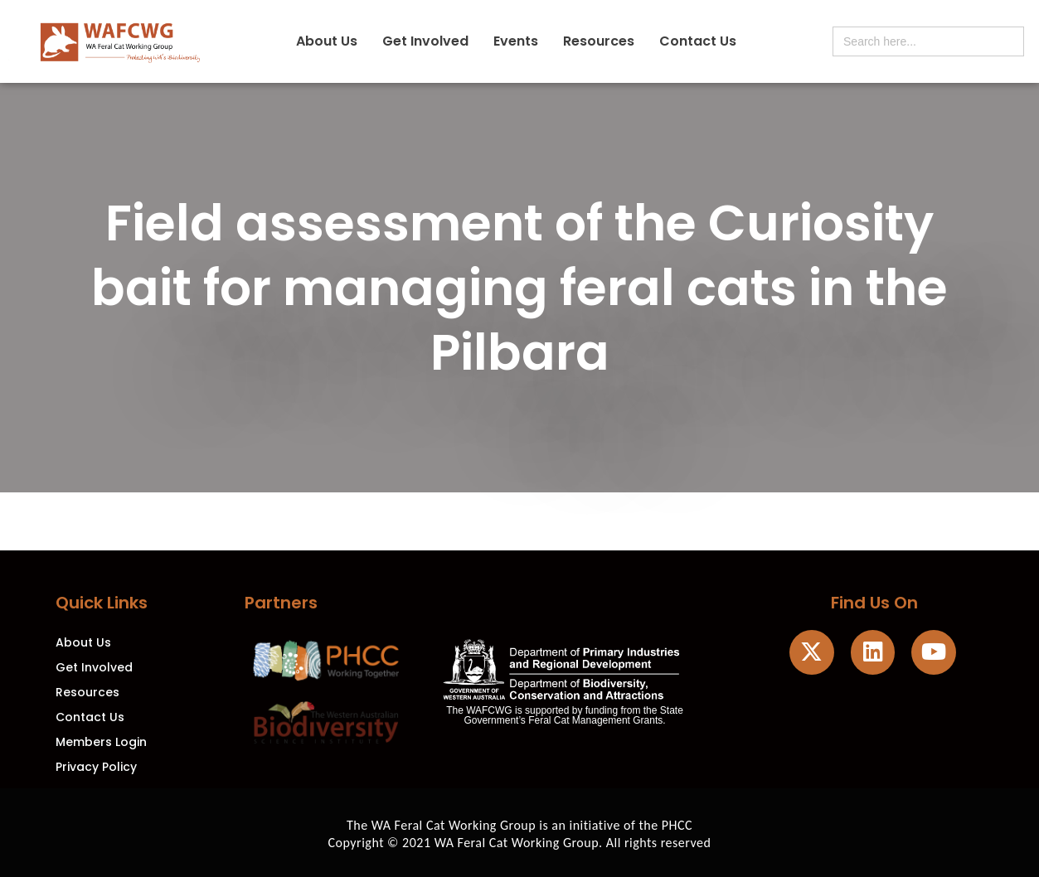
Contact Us (697, 41)
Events (515, 41)
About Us (326, 41)
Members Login (101, 742)
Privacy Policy (96, 766)
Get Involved (425, 41)
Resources (598, 41)
